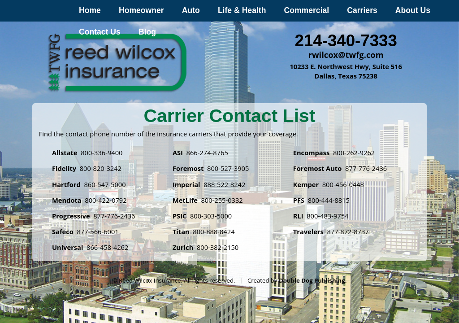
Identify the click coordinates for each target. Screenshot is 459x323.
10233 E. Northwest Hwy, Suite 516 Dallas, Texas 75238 (346, 71)
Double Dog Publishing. (312, 280)
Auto (191, 10)
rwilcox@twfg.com (346, 54)
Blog (147, 31)
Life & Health (242, 10)
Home (90, 10)
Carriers (362, 10)
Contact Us (100, 31)
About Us (412, 10)
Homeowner (141, 10)
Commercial (306, 10)
